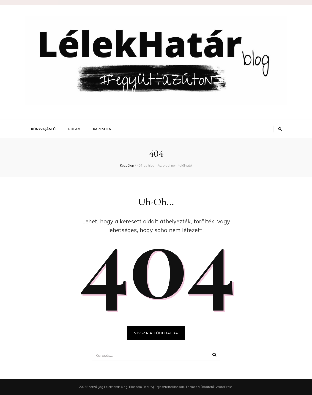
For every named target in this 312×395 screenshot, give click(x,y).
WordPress (224, 387)
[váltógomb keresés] (280, 129)
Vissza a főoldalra (156, 333)
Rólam (74, 129)
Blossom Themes (184, 387)
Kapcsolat (103, 129)
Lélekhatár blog (116, 387)
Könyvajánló (43, 129)
